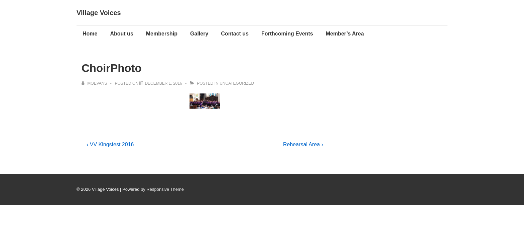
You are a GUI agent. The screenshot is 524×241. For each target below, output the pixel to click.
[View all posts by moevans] (95, 83)
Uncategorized (237, 83)
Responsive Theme (165, 189)
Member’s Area (345, 33)
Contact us (235, 33)
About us (121, 33)
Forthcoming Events (287, 33)
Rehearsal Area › (303, 144)
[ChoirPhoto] (163, 83)
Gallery (199, 33)
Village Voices (99, 12)
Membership (161, 33)
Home (90, 33)
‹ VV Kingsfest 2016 (110, 144)
